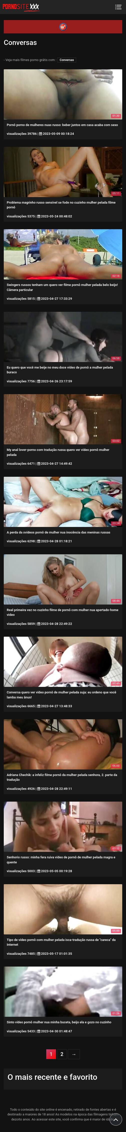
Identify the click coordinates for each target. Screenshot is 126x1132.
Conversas (67, 60)
